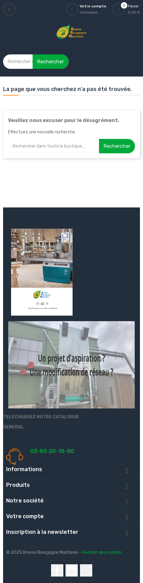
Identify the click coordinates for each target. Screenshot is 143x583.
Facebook (57, 570)
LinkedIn (86, 570)
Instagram (72, 570)
